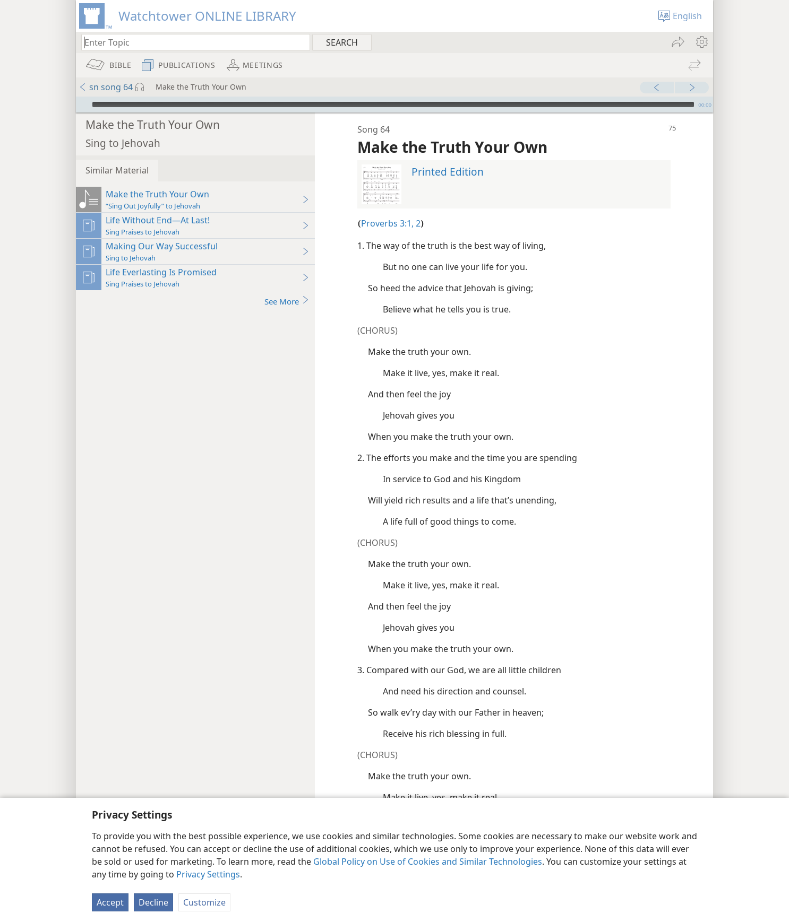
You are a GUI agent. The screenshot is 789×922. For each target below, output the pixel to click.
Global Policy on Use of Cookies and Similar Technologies (427, 861)
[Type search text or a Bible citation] (190, 42)
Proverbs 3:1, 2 (391, 207)
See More (287, 285)
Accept (110, 902)
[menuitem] (701, 41)
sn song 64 (106, 87)
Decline (153, 902)
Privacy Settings (208, 874)
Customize (204, 902)
